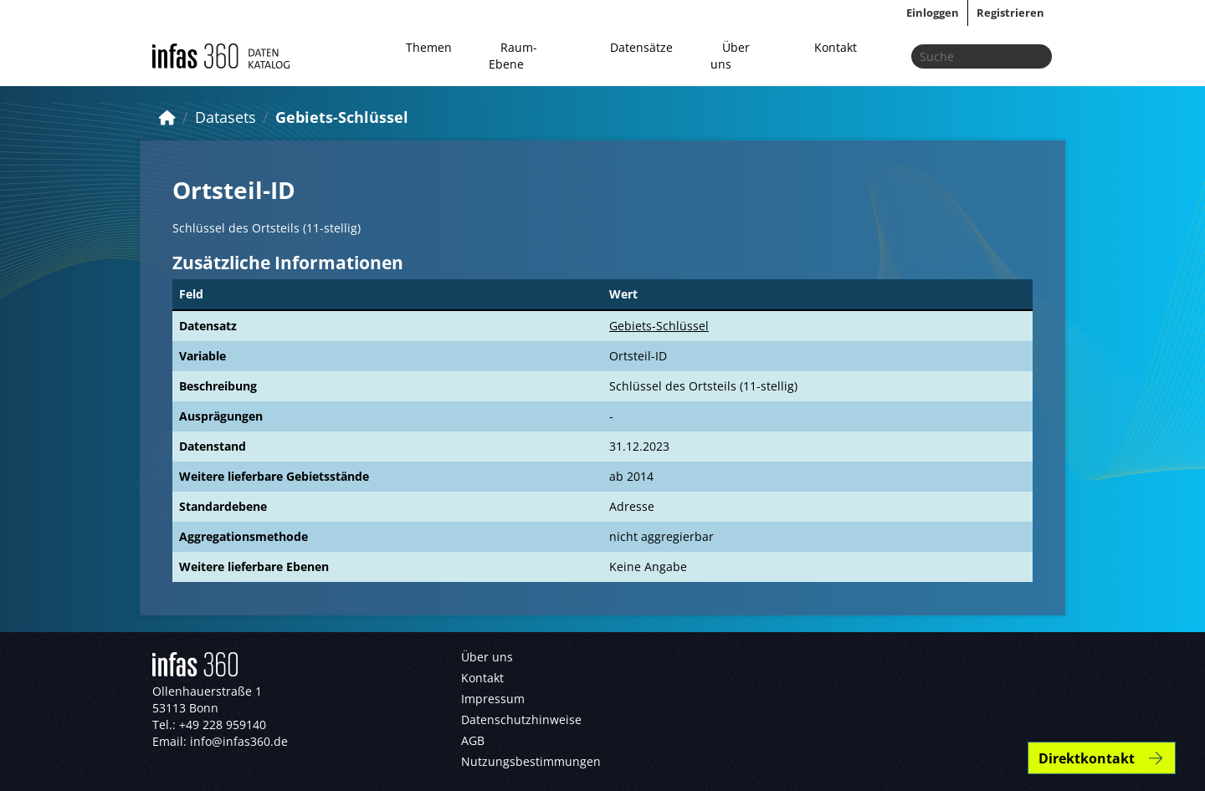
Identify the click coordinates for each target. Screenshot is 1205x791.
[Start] (167, 117)
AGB (473, 740)
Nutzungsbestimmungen (531, 761)
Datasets (225, 117)
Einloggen (932, 12)
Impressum (493, 699)
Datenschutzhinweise (521, 719)
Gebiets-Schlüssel (341, 117)
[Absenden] (1034, 56)
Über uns (730, 55)
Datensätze (641, 47)
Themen (429, 47)
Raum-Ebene (513, 55)
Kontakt (835, 47)
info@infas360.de (239, 741)
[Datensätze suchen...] (981, 56)
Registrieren (1010, 12)
